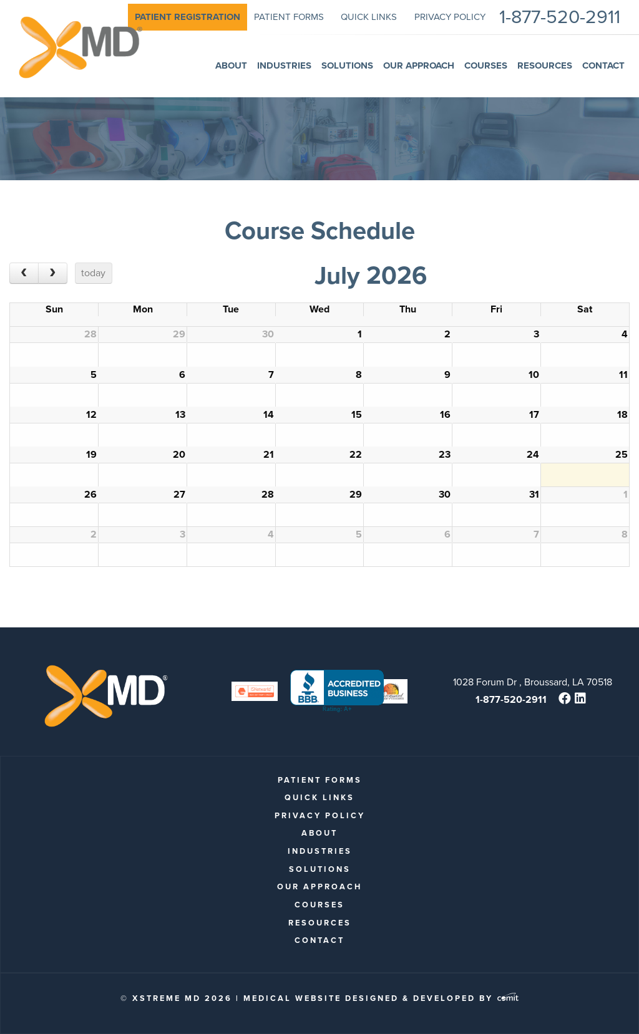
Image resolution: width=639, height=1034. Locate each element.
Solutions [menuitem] (347, 65)
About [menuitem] (231, 65)
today (93, 273)
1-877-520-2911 (511, 699)
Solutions (320, 869)
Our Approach (319, 886)
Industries (320, 851)
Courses (319, 905)
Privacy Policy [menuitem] (449, 17)
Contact (319, 940)
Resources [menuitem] (544, 65)
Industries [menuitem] (284, 65)
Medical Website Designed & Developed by (381, 998)
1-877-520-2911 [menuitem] (559, 17)
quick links (319, 797)
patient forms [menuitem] (289, 17)
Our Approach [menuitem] (418, 65)
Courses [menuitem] (485, 65)
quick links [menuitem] (369, 17)
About (319, 833)
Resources (319, 923)
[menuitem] (187, 17)
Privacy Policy (320, 815)
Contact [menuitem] (603, 65)
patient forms (320, 780)
